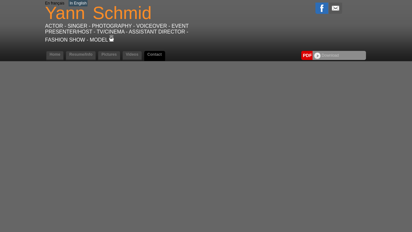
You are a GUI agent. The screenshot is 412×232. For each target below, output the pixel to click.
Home (55, 54)
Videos (132, 54)
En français (54, 3)
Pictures (109, 54)
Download (326, 55)
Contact (154, 54)
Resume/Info (80, 54)
